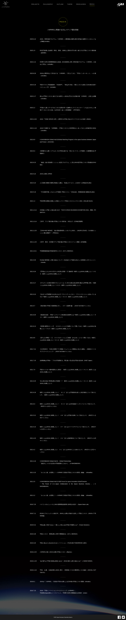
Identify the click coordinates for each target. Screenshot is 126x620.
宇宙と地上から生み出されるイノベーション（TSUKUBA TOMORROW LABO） (63, 545)
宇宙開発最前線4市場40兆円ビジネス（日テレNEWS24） (57, 253)
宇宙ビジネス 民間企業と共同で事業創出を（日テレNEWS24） (59, 536)
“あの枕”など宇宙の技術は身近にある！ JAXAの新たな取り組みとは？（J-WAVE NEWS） (66, 563)
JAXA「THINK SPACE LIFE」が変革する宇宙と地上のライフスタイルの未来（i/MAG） (66, 121)
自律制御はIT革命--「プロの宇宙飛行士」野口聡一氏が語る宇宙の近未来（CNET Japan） (66, 362)
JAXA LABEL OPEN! (46, 175)
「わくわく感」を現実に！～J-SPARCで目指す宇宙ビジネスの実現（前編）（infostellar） (66, 497)
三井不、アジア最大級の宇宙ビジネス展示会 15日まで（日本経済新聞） (62, 223)
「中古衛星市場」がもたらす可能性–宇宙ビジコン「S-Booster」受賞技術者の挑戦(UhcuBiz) (67, 194)
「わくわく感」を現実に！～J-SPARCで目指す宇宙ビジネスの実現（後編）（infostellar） (66, 474)
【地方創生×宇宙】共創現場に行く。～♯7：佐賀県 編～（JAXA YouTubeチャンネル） (66, 307)
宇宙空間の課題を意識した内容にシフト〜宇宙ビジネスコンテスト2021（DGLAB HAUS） (67, 203)
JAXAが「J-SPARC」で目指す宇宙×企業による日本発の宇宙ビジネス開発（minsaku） (65, 583)
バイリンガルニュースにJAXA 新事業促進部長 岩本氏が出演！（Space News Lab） (65, 506)
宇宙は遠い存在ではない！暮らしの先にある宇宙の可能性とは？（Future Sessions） (65, 526)
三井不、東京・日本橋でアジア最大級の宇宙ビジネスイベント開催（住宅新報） (63, 244)
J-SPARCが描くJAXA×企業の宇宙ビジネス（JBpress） (56, 554)
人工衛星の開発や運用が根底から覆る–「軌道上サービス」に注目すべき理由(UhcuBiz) (65, 185)
